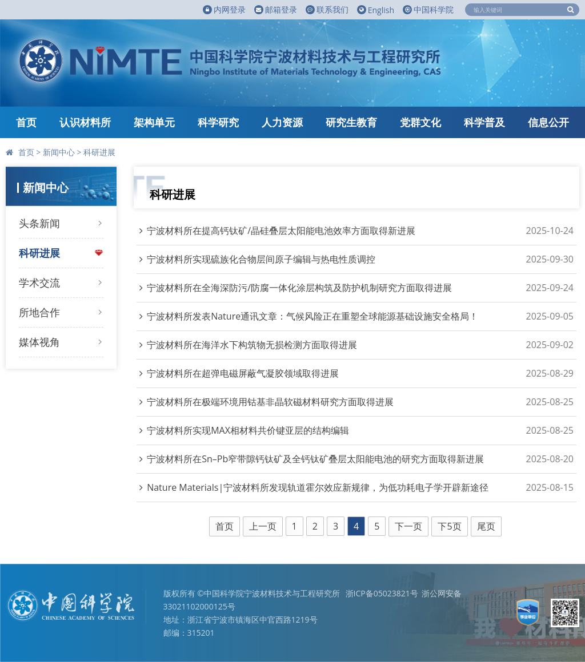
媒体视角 (39, 342)
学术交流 (39, 282)
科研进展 (99, 152)
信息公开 (548, 122)
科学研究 (218, 122)
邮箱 (275, 9)
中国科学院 (428, 9)
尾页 (486, 526)
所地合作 (39, 312)
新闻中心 (59, 152)
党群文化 (420, 122)
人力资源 (282, 122)
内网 (224, 9)
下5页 (449, 526)
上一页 (263, 526)
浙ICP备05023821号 (382, 593)
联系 (327, 9)
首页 (26, 122)
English (375, 10)
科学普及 (484, 122)
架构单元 (154, 122)
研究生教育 (351, 122)
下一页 (408, 526)
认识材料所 (85, 122)
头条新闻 (39, 223)
